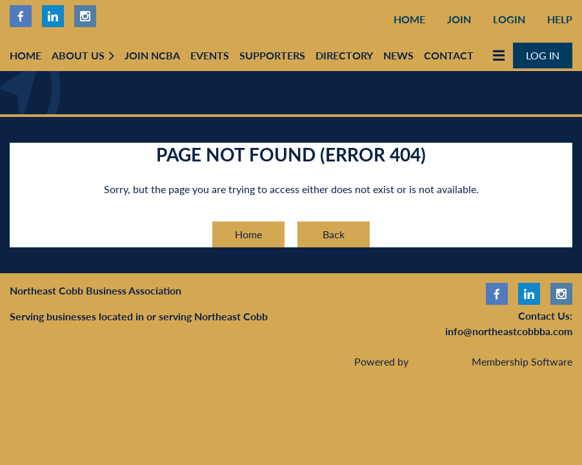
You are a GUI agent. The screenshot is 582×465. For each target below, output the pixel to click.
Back (334, 234)
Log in (542, 55)
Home (409, 19)
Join (459, 19)
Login (509, 19)
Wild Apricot (440, 361)
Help (559, 19)
